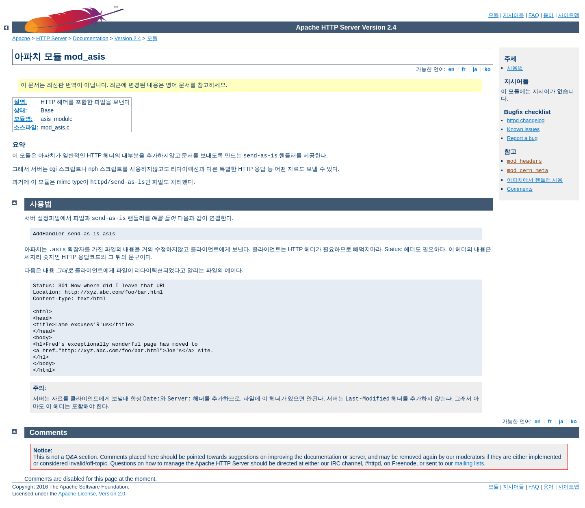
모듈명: (23, 119)
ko (487, 69)
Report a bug (522, 138)
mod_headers (524, 161)
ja (475, 69)
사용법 (515, 68)
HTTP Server (51, 38)
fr (463, 69)
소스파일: (26, 127)
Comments (520, 189)
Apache (21, 38)
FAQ (534, 15)
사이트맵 (568, 15)
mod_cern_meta (527, 171)
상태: (20, 110)
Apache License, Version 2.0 (91, 494)
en (451, 69)
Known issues (523, 129)
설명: (20, 102)
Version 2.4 (128, 38)
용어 (548, 15)
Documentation (90, 38)
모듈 (493, 15)
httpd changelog (526, 120)
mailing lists (469, 463)
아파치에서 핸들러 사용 (535, 180)
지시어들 (513, 15)
